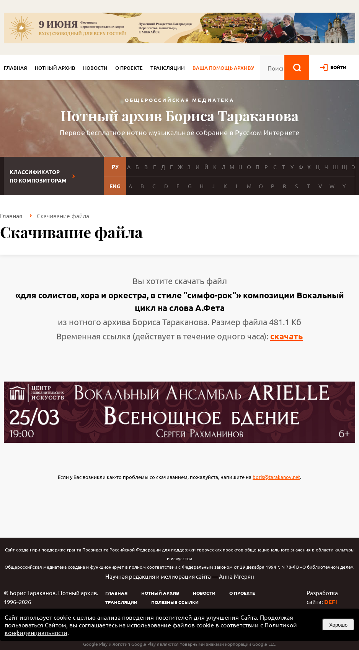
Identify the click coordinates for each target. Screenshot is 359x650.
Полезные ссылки (175, 602)
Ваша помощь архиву (223, 67)
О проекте (129, 67)
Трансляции (167, 67)
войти (338, 67)
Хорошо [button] (338, 625)
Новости (95, 67)
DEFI (330, 602)
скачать (286, 336)
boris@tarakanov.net (276, 477)
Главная (15, 67)
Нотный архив (55, 67)
